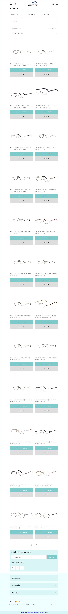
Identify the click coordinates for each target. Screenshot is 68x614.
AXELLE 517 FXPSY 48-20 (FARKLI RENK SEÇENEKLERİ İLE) (20, 274)
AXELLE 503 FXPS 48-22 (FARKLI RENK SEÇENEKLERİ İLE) (45, 232)
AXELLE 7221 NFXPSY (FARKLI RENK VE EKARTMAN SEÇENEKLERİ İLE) (20, 148)
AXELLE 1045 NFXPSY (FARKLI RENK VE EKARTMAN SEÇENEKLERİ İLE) (45, 106)
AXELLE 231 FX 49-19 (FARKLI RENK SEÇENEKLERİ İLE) (19, 485)
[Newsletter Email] (34, 557)
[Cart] (57, 3)
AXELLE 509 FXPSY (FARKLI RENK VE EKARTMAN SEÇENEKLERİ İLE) (20, 190)
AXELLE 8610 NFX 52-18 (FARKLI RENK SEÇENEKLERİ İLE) (45, 401)
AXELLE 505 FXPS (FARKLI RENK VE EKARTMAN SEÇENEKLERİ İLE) (44, 485)
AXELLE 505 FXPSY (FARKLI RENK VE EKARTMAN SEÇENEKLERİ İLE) (45, 64)
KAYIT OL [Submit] (52, 557)
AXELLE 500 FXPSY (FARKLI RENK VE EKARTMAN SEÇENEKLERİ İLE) (20, 64)
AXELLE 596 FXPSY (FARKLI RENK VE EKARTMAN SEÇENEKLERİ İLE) (20, 106)
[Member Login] (53, 3)
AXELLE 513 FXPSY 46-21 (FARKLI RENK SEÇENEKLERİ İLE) (20, 358)
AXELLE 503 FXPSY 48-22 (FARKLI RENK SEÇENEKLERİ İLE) (21, 401)
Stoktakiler (17, 28)
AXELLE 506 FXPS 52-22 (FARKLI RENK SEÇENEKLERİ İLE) (20, 527)
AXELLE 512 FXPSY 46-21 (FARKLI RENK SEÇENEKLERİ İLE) (20, 316)
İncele (21, 74)
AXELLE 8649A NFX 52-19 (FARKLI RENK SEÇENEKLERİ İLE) (46, 443)
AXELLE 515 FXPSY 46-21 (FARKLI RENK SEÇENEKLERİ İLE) (20, 232)
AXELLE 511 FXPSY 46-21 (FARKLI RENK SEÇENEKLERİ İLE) (45, 148)
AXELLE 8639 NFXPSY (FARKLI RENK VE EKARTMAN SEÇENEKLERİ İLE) (45, 316)
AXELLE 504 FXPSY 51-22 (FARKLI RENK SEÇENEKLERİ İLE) (45, 358)
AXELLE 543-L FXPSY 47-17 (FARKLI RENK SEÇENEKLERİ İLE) (21, 443)
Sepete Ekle (22, 70)
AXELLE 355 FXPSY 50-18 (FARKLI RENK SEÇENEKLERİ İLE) (45, 190)
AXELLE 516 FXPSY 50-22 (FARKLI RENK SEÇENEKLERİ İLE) (45, 274)
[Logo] (34, 3)
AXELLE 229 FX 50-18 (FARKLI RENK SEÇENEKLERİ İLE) (44, 527)
